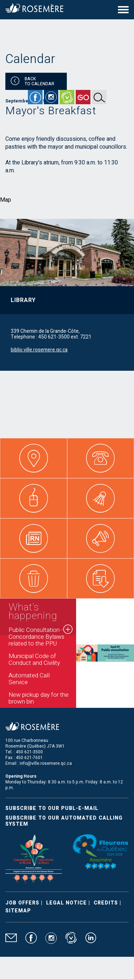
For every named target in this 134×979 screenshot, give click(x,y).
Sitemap (18, 911)
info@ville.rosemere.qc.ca (46, 763)
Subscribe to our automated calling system (64, 821)
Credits (106, 903)
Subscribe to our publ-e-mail (51, 808)
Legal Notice (66, 903)
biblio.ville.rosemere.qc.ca (39, 350)
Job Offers (22, 903)
